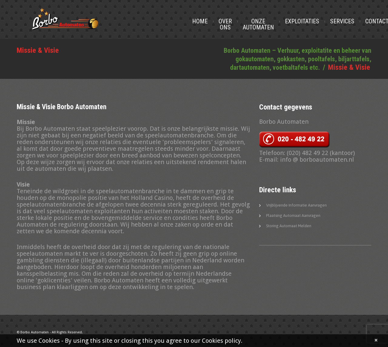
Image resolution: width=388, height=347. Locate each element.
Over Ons (239, 24)
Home (213, 21)
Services (356, 21)
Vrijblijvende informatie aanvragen (296, 206)
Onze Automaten (272, 24)
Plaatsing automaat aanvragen (293, 216)
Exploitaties (316, 21)
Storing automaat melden (288, 226)
